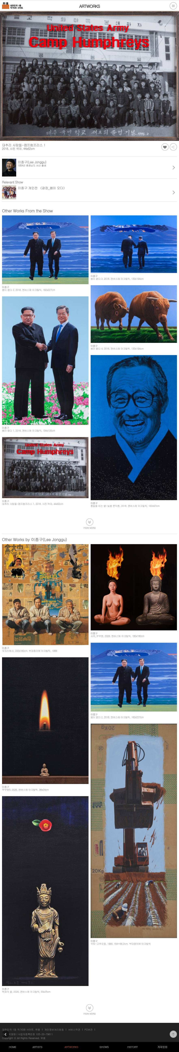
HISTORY (132, 1047)
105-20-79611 (44, 1034)
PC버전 (89, 1029)
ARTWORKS (71, 1047)
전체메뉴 (173, 6)
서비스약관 (74, 1029)
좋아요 (165, 147)
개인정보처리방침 (54, 1029)
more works (90, 527)
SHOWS (104, 1047)
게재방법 (162, 1047)
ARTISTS (37, 1047)
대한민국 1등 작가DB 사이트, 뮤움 (21, 1029)
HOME (12, 1047)
